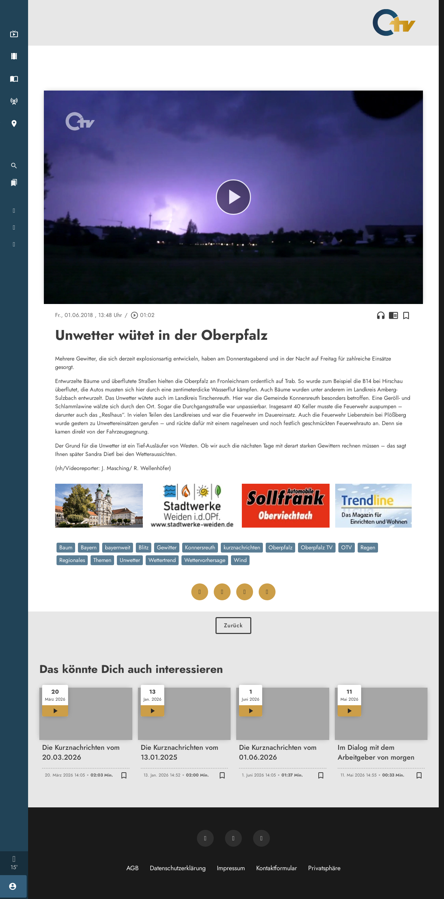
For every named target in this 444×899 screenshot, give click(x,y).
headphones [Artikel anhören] (381, 315)
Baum (65, 547)
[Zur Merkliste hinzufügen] (406, 315)
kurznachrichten (242, 547)
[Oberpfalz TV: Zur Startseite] (394, 22)
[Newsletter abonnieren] (205, 838)
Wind (240, 560)
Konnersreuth (200, 547)
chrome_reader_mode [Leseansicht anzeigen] (393, 315)
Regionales (72, 560)
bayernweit (117, 547)
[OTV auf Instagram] (261, 838)
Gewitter (167, 547)
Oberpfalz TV (317, 547)
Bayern (89, 547)
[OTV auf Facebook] (233, 838)
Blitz (143, 547)
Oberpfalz (280, 547)
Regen (367, 547)
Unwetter (130, 560)
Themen (102, 560)
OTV (346, 547)
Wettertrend (162, 560)
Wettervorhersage (204, 560)
